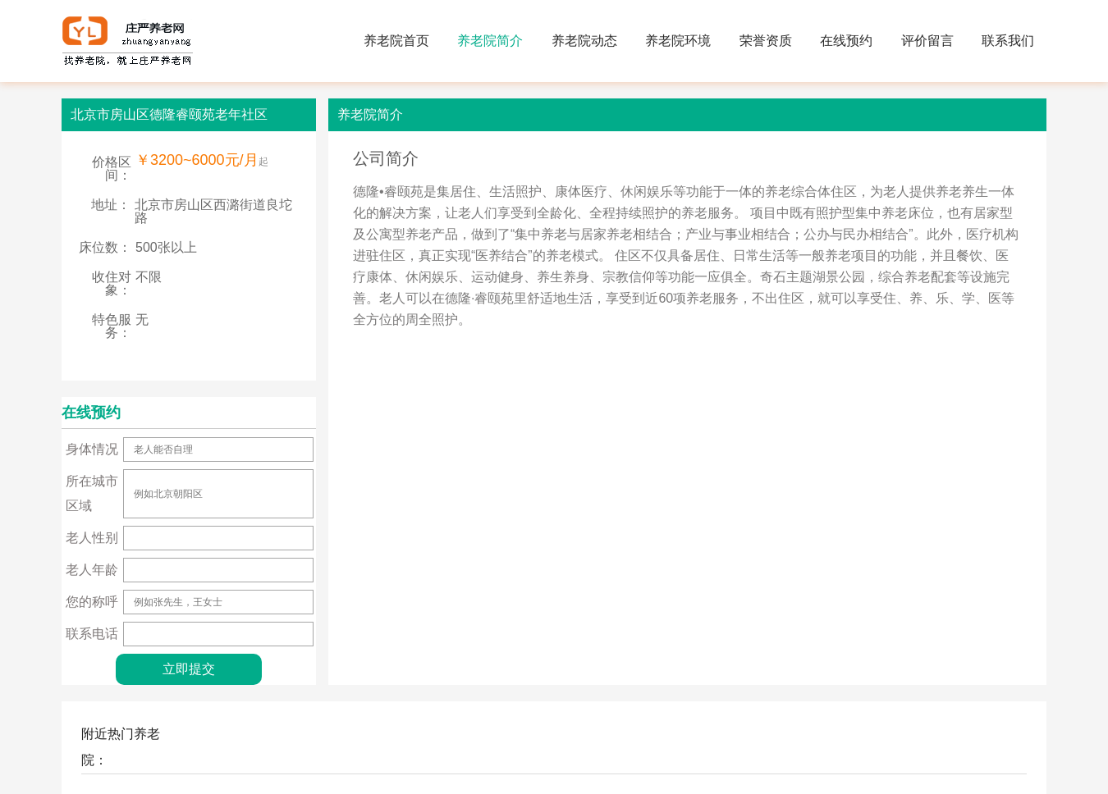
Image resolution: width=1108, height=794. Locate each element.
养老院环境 (678, 41)
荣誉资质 (765, 41)
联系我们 (1008, 41)
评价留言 (927, 41)
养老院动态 (584, 41)
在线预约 (846, 41)
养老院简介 (490, 41)
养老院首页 (396, 41)
